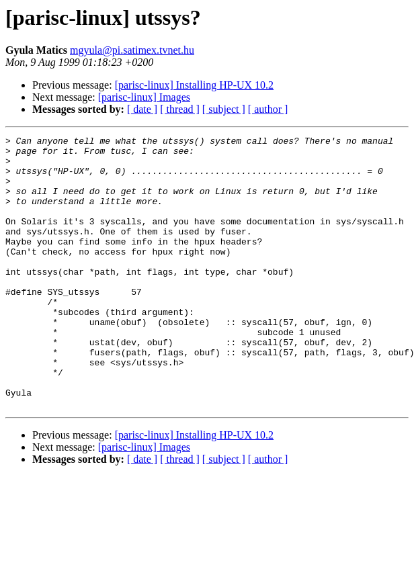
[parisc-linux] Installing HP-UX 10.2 (194, 85)
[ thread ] (180, 109)
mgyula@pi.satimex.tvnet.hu (132, 50)
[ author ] (268, 109)
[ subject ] (223, 109)
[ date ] (142, 109)
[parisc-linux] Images (144, 97)
